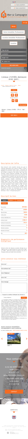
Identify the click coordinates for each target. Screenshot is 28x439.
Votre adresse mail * (6, 268)
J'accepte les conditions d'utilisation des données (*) (13, 294)
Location (13, 43)
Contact (14, 392)
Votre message (4, 282)
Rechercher (14, 65)
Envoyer (24, 297)
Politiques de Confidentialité (19, 318)
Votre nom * (4, 264)
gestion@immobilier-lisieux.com (14, 375)
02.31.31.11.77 (14, 372)
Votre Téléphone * (5, 273)
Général (4, 200)
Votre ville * (4, 277)
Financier (4, 203)
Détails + (12, 200)
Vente (13, 26)
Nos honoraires (14, 426)
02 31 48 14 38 (14, 384)
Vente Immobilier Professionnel (13, 32)
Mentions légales (9, 426)
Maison (19, 85)
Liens (18, 426)
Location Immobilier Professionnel (13, 38)
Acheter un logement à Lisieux (11, 85)
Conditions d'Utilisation (5, 319)
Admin (21, 426)
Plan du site (4, 426)
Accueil (2, 85)
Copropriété (19, 200)
